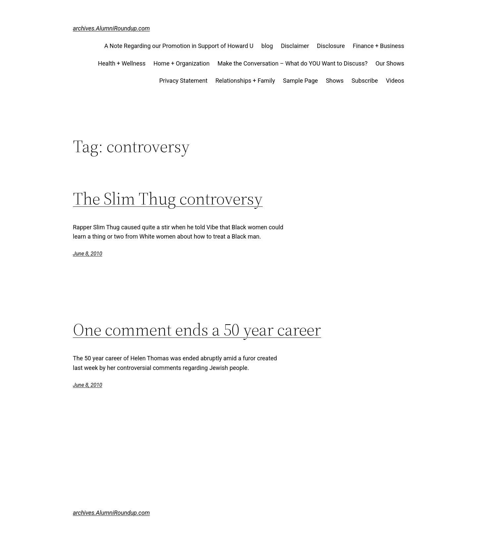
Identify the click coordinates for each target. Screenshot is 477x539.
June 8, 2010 (87, 253)
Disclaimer (295, 45)
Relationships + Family (245, 80)
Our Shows (389, 63)
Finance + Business (378, 45)
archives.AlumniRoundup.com (111, 28)
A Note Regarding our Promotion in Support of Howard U (178, 45)
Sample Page (300, 80)
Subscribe (364, 80)
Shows (335, 80)
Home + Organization (181, 63)
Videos (395, 80)
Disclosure (331, 45)
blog (267, 45)
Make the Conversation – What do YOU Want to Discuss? (293, 63)
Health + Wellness (122, 63)
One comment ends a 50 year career (197, 329)
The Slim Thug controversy (168, 198)
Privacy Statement (183, 80)
